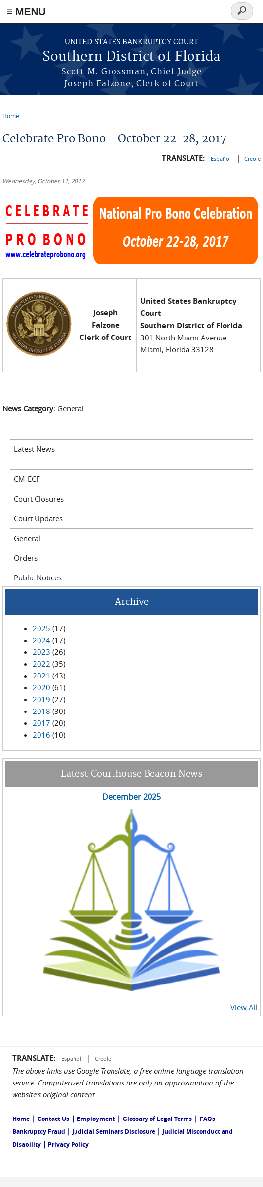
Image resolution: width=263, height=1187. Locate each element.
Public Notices (38, 577)
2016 (41, 735)
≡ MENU (26, 11)
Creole (252, 158)
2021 (41, 675)
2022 (41, 664)
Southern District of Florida (131, 57)
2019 (41, 699)
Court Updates (38, 518)
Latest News (34, 449)
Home (10, 116)
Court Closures (39, 499)
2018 (41, 711)
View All (244, 1007)
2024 (41, 640)
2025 (41, 628)
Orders (26, 558)
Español (221, 158)
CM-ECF (27, 479)
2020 (41, 687)
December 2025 (131, 796)
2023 (41, 652)
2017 (41, 723)
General (27, 538)
